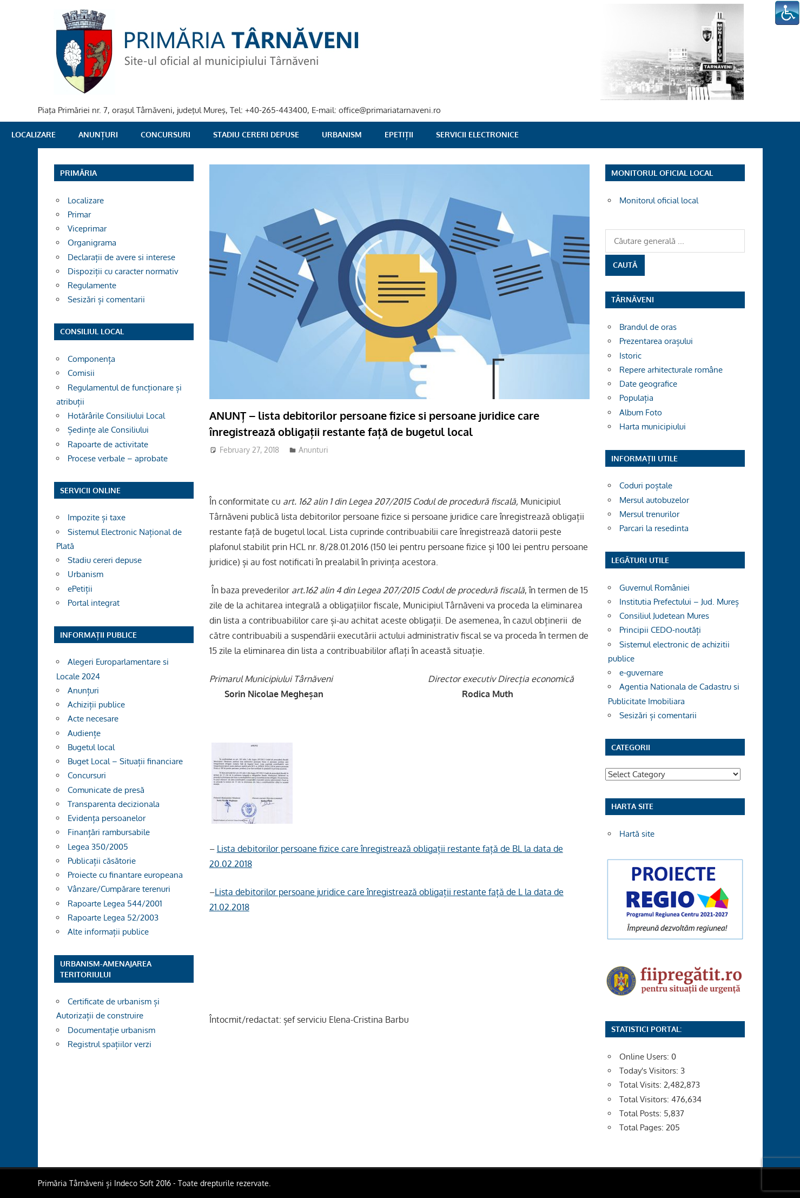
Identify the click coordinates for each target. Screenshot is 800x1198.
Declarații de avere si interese (121, 257)
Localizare (33, 134)
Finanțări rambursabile (109, 832)
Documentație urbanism (111, 1030)
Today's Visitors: (649, 1070)
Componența (91, 359)
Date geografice (648, 384)
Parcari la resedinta (654, 528)
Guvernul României (654, 588)
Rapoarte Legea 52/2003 (113, 917)
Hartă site (636, 834)
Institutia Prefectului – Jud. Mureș (679, 602)
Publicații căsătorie (102, 861)
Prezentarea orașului (656, 341)
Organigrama (92, 242)
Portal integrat (94, 603)
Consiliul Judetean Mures (664, 616)
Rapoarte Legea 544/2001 (115, 903)
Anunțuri (98, 134)
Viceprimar (87, 228)
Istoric (630, 355)
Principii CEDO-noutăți (660, 630)
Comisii (81, 373)
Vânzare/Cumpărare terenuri (119, 889)
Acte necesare (93, 718)
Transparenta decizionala (114, 804)
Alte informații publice (108, 931)
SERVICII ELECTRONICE (477, 134)
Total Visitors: (645, 1099)
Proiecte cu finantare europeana (125, 875)
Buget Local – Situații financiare (125, 761)
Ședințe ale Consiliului (108, 430)
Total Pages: (642, 1127)
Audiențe (84, 733)
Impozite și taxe (96, 517)
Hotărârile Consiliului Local (116, 416)
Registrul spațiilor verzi (109, 1044)
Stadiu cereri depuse (256, 134)
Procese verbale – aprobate (118, 458)
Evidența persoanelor (107, 818)
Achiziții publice (96, 704)
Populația (636, 398)
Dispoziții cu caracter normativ (123, 271)
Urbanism (342, 134)
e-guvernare (641, 672)
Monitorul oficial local (658, 200)
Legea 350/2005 (98, 847)
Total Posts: (641, 1113)
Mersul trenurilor (649, 514)
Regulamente (92, 285)
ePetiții (399, 134)
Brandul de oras (648, 327)
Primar (79, 214)
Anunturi (313, 449)
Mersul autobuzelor (654, 500)
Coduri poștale (645, 485)
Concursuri (165, 134)
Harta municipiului (652, 426)
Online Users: (645, 1056)
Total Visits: (641, 1085)
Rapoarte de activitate (108, 444)
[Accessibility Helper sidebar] (787, 13)
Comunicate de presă (106, 790)
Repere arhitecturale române (671, 370)
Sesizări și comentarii (106, 299)
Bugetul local (91, 747)
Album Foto (640, 412)
